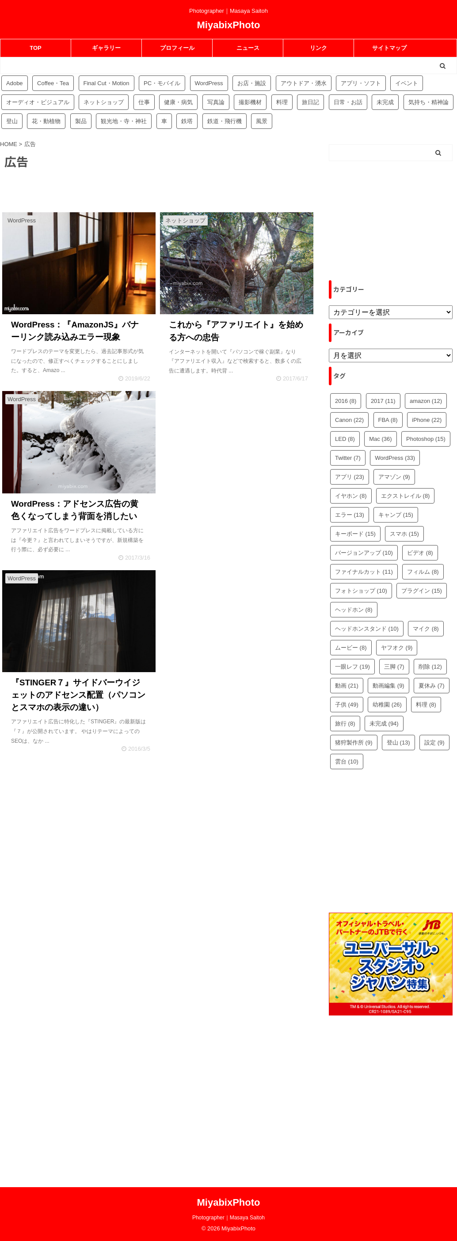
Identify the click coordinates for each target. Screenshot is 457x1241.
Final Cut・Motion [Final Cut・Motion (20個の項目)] (106, 83)
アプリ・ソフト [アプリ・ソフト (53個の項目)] (361, 83)
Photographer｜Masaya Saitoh (228, 1218)
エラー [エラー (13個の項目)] (349, 514)
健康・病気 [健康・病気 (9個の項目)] (178, 102)
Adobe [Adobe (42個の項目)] (14, 83)
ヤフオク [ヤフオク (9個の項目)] (397, 647)
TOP (36, 48)
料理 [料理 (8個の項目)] (426, 704)
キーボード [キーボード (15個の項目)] (355, 533)
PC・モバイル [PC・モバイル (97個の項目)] (162, 83)
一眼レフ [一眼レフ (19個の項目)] (352, 666)
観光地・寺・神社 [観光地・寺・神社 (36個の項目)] (124, 121)
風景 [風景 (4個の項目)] (261, 121)
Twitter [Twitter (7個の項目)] (348, 458)
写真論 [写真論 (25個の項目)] (216, 102)
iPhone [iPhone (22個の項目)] (427, 420)
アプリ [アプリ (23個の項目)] (349, 477)
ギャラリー (106, 48)
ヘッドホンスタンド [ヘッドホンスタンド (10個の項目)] (367, 628)
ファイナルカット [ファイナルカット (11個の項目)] (364, 571)
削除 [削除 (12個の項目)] (430, 666)
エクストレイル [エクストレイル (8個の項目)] (405, 496)
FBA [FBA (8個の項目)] (388, 420)
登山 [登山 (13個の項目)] (398, 742)
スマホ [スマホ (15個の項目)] (404, 533)
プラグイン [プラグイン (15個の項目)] (421, 590)
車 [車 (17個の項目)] (164, 121)
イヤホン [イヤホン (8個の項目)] (351, 496)
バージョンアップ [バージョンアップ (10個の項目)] (364, 552)
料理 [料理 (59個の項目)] (282, 102)
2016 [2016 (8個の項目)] (345, 401)
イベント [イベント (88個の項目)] (406, 83)
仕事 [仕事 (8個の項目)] (144, 102)
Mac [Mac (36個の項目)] (380, 439)
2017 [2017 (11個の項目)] (383, 401)
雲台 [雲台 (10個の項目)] (346, 761)
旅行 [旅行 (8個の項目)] (345, 723)
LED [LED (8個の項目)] (345, 439)
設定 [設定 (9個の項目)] (434, 742)
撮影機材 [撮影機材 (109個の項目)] (250, 102)
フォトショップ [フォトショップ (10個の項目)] (361, 590)
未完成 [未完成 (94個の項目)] (385, 102)
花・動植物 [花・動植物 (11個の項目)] (46, 121)
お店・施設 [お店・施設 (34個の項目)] (251, 83)
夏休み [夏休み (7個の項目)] (432, 685)
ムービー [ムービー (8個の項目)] (351, 647)
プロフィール (177, 48)
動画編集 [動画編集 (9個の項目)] (388, 685)
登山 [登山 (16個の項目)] (12, 121)
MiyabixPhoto (228, 24)
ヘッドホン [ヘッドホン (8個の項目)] (354, 609)
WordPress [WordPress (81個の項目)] (209, 83)
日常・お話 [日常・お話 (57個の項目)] (348, 102)
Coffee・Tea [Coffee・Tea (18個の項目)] (53, 83)
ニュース (247, 48)
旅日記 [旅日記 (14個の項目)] (310, 102)
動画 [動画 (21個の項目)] (346, 685)
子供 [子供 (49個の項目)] (346, 704)
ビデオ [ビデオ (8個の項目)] (420, 552)
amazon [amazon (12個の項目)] (426, 401)
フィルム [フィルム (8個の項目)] (423, 571)
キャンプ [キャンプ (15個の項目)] (395, 514)
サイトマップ (389, 48)
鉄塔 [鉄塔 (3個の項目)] (187, 121)
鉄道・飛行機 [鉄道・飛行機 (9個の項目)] (224, 121)
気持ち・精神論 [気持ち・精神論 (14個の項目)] (428, 102)
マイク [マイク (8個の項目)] (426, 628)
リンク (318, 48)
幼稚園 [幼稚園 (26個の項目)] (387, 704)
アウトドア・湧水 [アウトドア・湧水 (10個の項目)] (304, 83)
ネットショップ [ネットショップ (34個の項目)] (104, 102)
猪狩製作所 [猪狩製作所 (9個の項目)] (354, 742)
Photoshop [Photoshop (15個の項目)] (426, 439)
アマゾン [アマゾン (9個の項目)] (394, 477)
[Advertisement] (235, 462)
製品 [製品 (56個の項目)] (81, 121)
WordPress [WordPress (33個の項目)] (395, 458)
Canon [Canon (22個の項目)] (349, 420)
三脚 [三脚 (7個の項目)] (394, 666)
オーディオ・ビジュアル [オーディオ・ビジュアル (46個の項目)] (37, 102)
